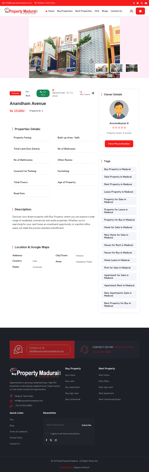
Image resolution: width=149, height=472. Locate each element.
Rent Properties (83, 11)
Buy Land (69, 381)
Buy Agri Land (71, 393)
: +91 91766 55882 (23, 406)
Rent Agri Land (106, 387)
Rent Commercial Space (110, 399)
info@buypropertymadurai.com (18, 3)
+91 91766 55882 (102, 355)
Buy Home (70, 375)
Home (50, 11)
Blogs (105, 11)
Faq (11, 419)
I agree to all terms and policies (65, 433)
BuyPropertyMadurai (68, 461)
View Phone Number (119, 143)
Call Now (43, 93)
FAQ (97, 11)
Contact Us (116, 11)
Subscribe (86, 425)
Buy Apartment (72, 387)
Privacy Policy (16, 437)
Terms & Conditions (18, 431)
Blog (12, 425)
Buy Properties (65, 11)
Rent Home (104, 375)
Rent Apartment (106, 393)
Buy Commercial (72, 399)
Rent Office (104, 381)
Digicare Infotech (81, 467)
